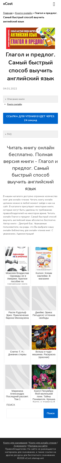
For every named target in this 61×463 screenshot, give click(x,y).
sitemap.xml (38, 458)
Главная (8, 13)
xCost (8, 3)
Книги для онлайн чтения (42, 442)
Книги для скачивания (15, 442)
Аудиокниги (20, 445)
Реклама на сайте (37, 445)
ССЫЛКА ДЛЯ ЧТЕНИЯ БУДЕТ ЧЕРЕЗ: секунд (30, 118)
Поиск (10, 405)
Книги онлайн (23, 13)
